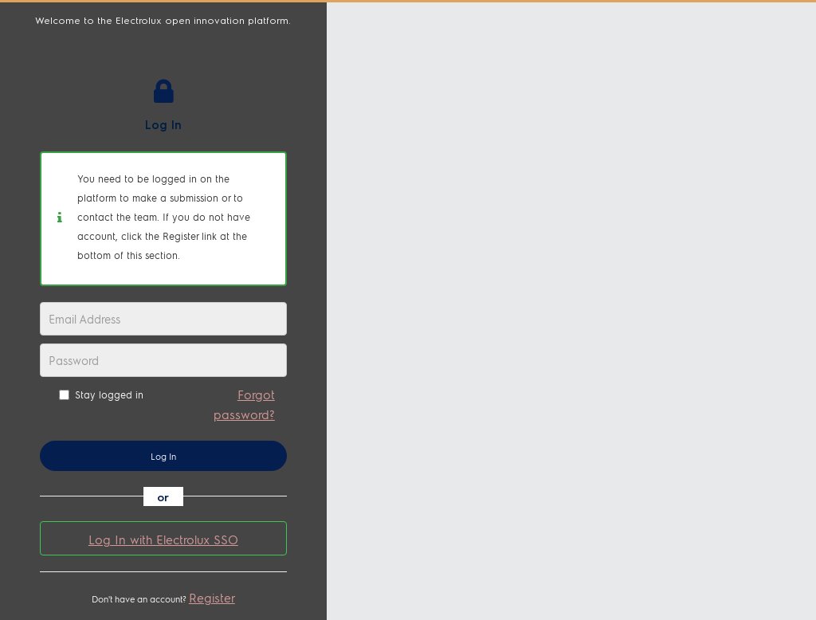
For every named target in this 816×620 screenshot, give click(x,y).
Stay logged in (101, 394)
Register (212, 598)
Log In (163, 456)
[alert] (163, 218)
